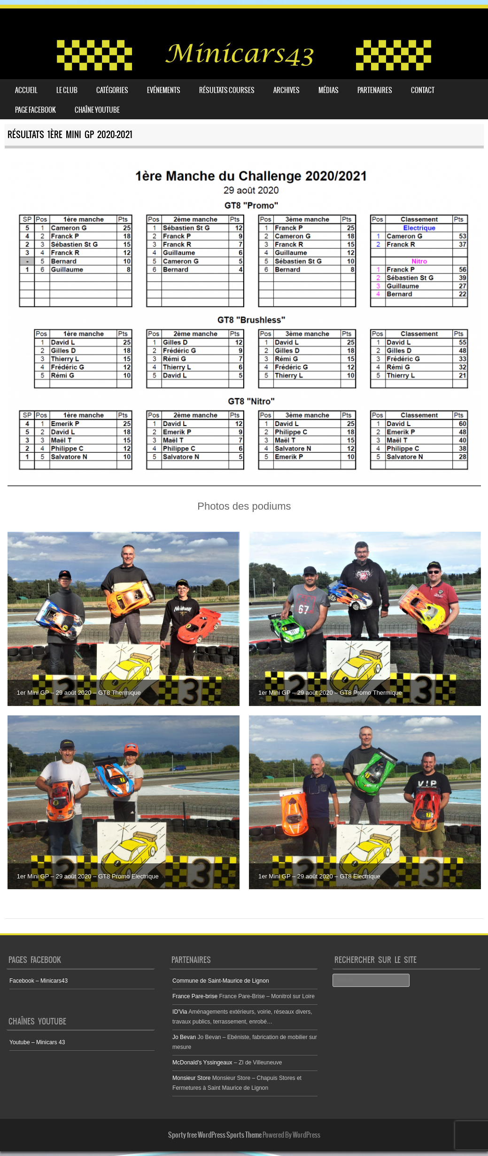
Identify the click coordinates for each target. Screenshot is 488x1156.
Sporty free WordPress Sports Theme (215, 1135)
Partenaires (374, 90)
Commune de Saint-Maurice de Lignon (220, 981)
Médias (328, 90)
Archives (286, 90)
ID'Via (179, 1012)
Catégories (112, 90)
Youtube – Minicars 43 (37, 1042)
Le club (66, 90)
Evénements (163, 90)
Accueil (26, 90)
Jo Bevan (184, 1037)
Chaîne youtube (97, 110)
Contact (422, 90)
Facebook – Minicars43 (38, 981)
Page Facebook (35, 110)
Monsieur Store (191, 1078)
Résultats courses (227, 90)
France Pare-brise (194, 996)
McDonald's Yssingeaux (202, 1062)
